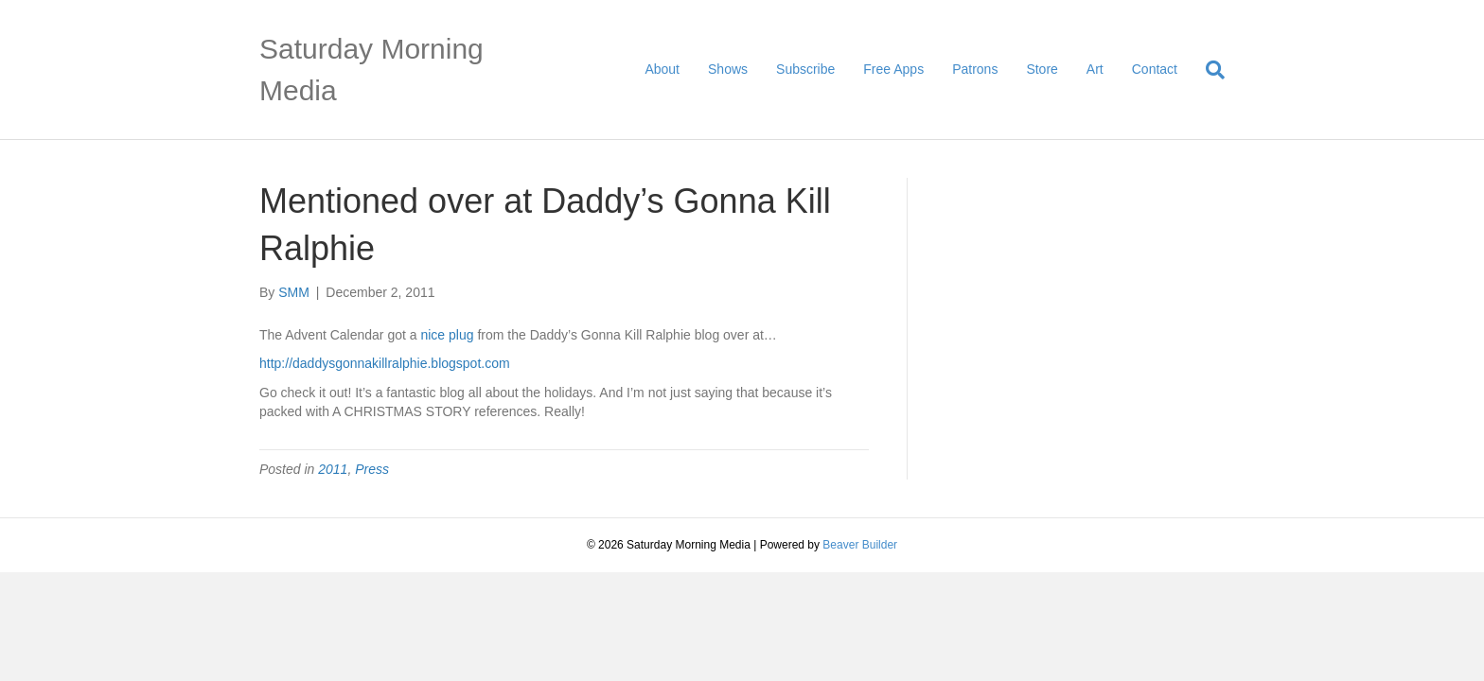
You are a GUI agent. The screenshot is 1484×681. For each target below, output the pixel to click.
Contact (1154, 69)
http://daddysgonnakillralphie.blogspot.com (384, 363)
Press (372, 469)
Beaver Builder (859, 544)
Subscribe (805, 69)
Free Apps (893, 69)
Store (1041, 69)
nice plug (446, 334)
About (662, 69)
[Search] (1208, 70)
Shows (728, 69)
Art (1095, 69)
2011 (332, 469)
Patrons (975, 69)
